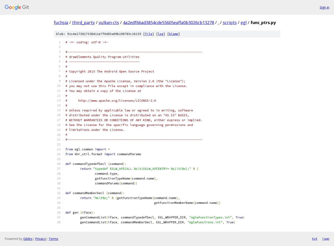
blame (173, 34)
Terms (53, 239)
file (148, 34)
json (325, 239)
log (160, 34)
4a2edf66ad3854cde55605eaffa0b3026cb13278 (168, 22)
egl (244, 22)
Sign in (324, 7)
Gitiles (27, 239)
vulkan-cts (109, 22)
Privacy (40, 239)
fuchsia (61, 22)
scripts (230, 22)
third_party (83, 22)
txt (314, 239)
